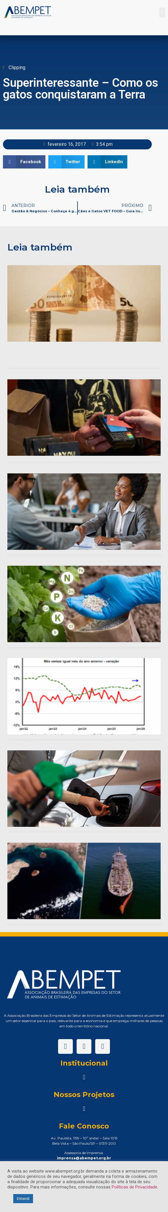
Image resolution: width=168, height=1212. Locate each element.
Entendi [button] (23, 1198)
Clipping (17, 67)
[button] (162, 12)
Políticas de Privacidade (134, 1187)
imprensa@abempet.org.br (84, 1158)
